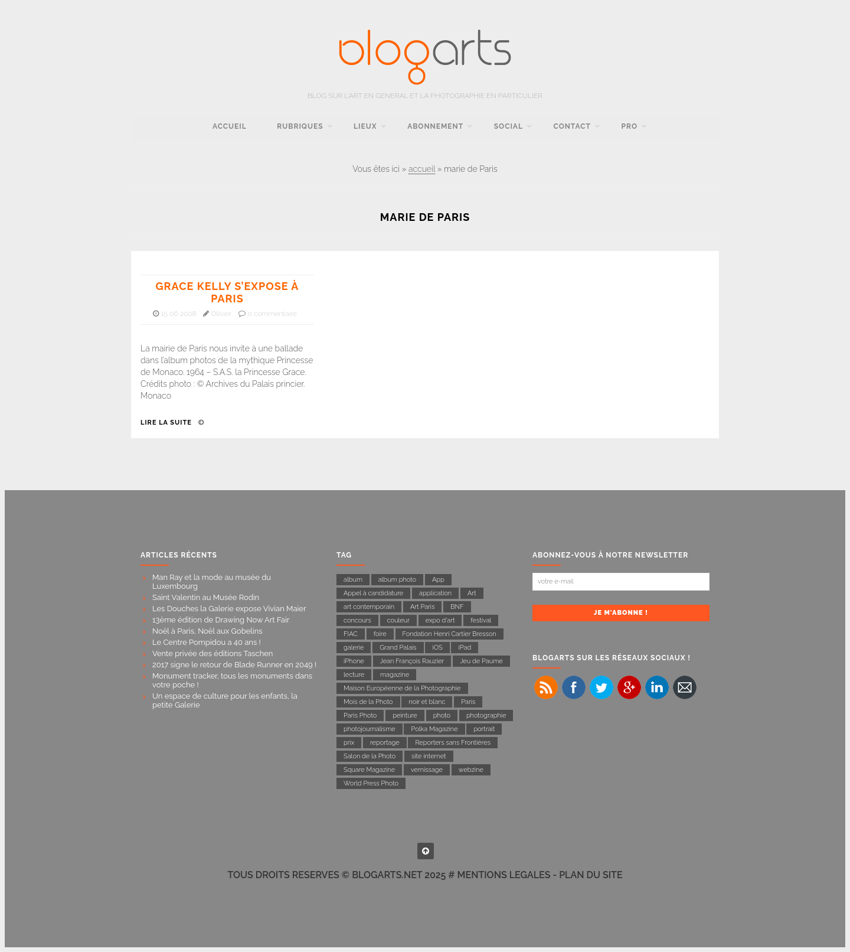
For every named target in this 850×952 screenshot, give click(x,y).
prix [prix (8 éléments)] (349, 742)
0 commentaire (272, 313)
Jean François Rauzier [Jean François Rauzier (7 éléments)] (412, 661)
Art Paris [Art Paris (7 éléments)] (422, 607)
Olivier (221, 313)
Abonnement (435, 126)
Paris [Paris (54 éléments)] (468, 702)
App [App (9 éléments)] (438, 579)
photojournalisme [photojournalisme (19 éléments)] (369, 729)
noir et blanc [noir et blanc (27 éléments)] (426, 702)
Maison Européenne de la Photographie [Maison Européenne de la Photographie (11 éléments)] (402, 688)
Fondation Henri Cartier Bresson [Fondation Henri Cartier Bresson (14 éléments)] (449, 634)
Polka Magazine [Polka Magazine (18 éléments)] (434, 729)
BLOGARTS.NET (387, 875)
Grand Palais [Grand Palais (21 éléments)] (398, 647)
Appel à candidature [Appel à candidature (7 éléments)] (373, 593)
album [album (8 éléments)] (353, 579)
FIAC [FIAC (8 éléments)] (351, 634)
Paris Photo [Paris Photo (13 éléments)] (360, 715)
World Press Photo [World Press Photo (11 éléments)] (371, 783)
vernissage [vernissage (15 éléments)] (427, 770)
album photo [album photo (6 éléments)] (397, 579)
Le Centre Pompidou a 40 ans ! (206, 642)
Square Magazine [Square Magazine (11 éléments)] (369, 770)
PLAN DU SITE (590, 875)
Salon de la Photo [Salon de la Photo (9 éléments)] (369, 756)
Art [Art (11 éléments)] (472, 593)
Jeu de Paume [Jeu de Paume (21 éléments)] (481, 661)
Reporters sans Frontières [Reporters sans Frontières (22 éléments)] (453, 742)
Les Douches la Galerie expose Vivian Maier (229, 608)
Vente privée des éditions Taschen (212, 653)
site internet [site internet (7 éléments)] (428, 756)
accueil (229, 126)
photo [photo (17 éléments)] (441, 715)
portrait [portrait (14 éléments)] (484, 729)
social (508, 126)
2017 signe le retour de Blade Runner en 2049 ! (234, 664)
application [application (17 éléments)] (435, 593)
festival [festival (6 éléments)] (480, 620)
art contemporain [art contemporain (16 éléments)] (369, 607)
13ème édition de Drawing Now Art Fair (220, 619)
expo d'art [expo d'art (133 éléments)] (440, 620)
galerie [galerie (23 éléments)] (354, 647)
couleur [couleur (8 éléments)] (398, 620)
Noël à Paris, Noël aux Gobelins (207, 631)
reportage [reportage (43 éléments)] (385, 742)
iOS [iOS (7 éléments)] (437, 647)
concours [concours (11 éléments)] (357, 620)
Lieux (365, 126)
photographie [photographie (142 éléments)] (486, 715)
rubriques (300, 126)
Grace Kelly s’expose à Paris (227, 292)
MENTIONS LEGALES (504, 875)
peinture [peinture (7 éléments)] (405, 715)
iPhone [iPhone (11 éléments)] (354, 661)
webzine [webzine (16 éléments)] (471, 770)
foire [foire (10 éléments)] (380, 634)
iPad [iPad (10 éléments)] (464, 647)
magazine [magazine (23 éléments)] (394, 675)
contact (572, 126)
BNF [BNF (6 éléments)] (456, 607)
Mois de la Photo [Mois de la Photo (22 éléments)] (368, 702)
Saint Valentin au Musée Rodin (205, 597)
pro (630, 126)
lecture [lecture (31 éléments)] (354, 675)
